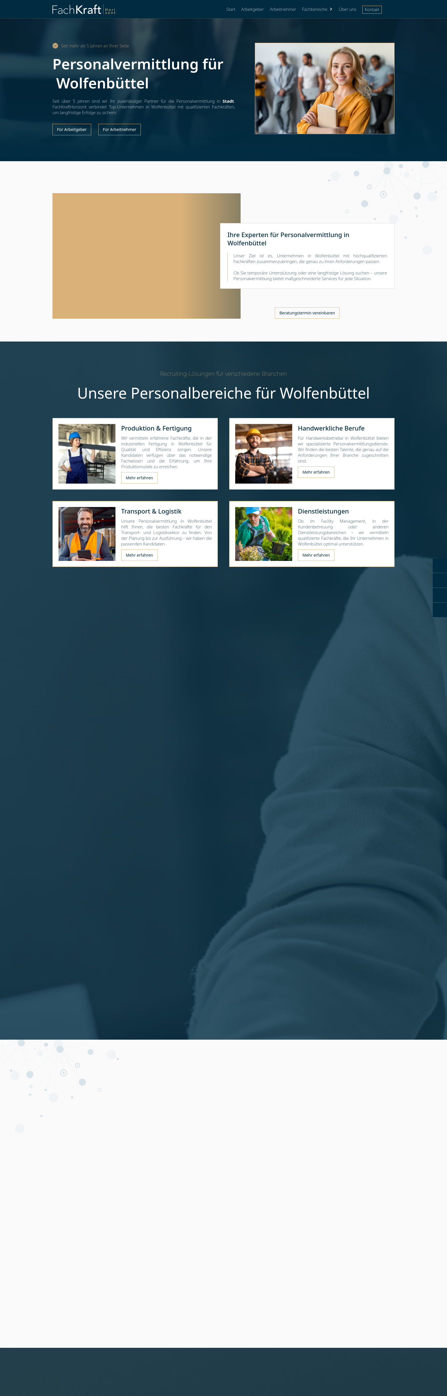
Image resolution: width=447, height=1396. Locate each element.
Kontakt (372, 9)
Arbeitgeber (252, 9)
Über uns (347, 9)
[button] (317, 9)
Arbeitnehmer (283, 9)
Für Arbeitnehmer (119, 129)
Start (230, 9)
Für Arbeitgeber (72, 129)
